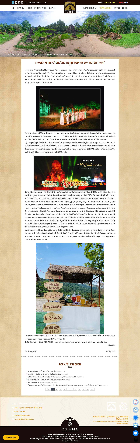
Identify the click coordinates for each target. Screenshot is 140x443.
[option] (70, 35)
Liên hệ (124, 8)
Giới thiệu (20, 8)
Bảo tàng (52, 8)
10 (87, 389)
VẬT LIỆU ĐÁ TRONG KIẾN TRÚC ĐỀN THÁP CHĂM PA (43, 371)
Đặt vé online (11, 437)
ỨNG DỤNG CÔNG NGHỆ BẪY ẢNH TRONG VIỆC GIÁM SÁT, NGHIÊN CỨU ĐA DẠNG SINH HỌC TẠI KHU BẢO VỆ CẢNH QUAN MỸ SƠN (64, 385)
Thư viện (117, 8)
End (92, 389)
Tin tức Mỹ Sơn (33, 54)
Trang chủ (11, 54)
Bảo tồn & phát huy (90, 8)
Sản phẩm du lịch (40, 8)
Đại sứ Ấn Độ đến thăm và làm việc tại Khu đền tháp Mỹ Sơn (44, 374)
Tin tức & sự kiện (105, 8)
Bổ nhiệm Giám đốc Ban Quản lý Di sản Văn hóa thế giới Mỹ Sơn (45, 380)
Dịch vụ (29, 8)
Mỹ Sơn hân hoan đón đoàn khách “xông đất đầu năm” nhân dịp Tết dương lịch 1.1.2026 (52, 377)
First (48, 389)
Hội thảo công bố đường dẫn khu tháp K (39, 382)
